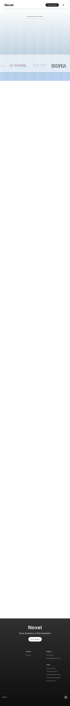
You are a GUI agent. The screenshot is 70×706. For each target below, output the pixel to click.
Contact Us (50, 655)
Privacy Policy (50, 668)
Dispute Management (53, 677)
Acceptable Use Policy (53, 674)
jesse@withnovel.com (53, 658)
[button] (63, 5)
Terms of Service (51, 671)
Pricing (28, 655)
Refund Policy (50, 681)
